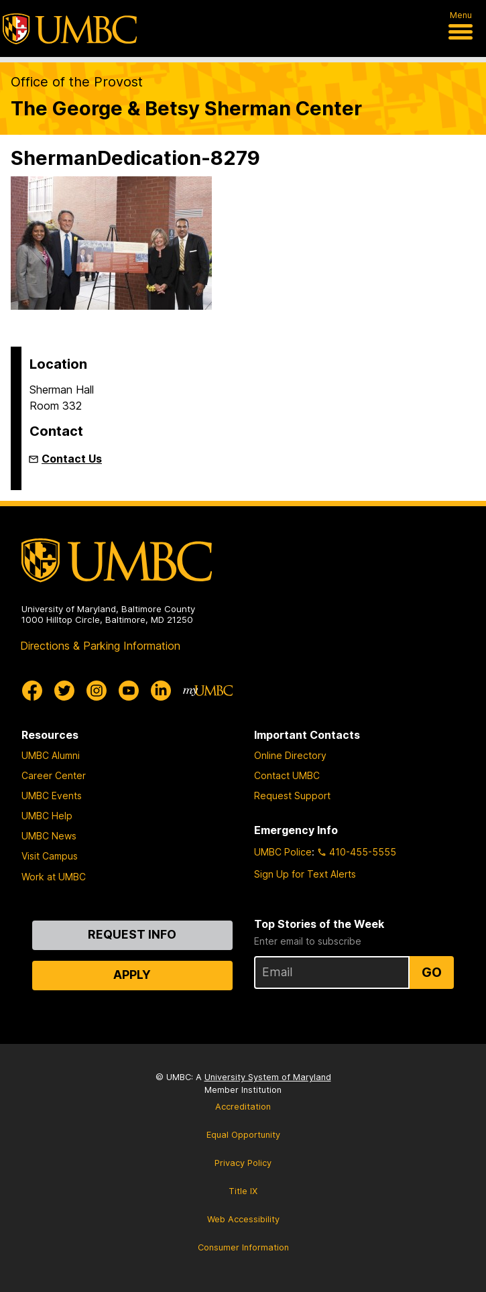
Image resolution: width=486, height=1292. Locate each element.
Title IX (243, 1191)
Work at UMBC (53, 876)
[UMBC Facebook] (32, 690)
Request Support (292, 795)
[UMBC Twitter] (64, 690)
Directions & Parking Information (100, 645)
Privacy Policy (243, 1163)
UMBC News (48, 835)
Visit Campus (49, 856)
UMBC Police (283, 852)
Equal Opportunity (243, 1135)
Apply (132, 974)
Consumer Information (243, 1247)
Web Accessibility (243, 1219)
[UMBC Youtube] (128, 690)
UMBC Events (51, 795)
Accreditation (243, 1107)
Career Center (53, 775)
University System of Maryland (267, 1077)
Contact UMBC (287, 775)
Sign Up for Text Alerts (305, 874)
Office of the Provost (77, 82)
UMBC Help (46, 815)
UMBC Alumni (50, 755)
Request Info (132, 934)
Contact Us (72, 458)
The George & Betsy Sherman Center (186, 108)
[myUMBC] (207, 690)
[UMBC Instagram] (96, 690)
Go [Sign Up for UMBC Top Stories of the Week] (432, 972)
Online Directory (290, 755)
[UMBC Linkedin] (161, 690)
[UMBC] (70, 29)
